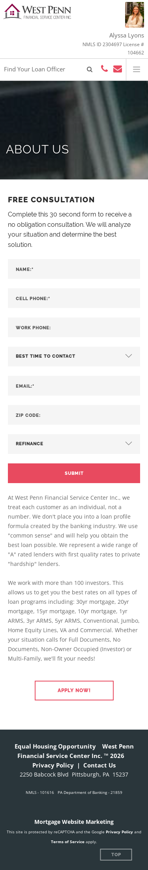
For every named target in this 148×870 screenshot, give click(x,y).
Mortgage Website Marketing (74, 821)
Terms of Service (67, 841)
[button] (74, 690)
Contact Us (99, 765)
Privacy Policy (53, 765)
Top (116, 854)
